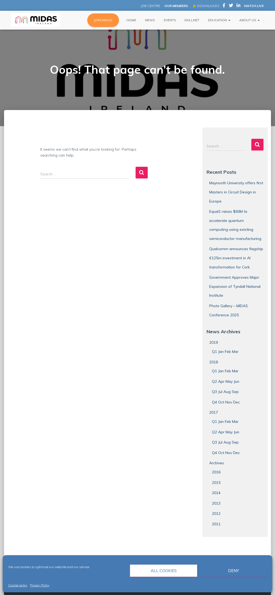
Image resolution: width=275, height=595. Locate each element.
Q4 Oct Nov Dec (226, 402)
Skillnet (191, 20)
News (149, 20)
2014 (216, 492)
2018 (213, 362)
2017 (213, 412)
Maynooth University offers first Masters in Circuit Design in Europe (236, 191)
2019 (213, 342)
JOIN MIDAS (103, 20)
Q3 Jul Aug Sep (225, 391)
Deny (233, 570)
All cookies (164, 570)
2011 (216, 524)
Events (169, 20)
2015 (216, 482)
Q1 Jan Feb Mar (225, 351)
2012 (216, 513)
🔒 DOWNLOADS (205, 6)
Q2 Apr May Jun (225, 381)
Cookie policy (17, 585)
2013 (216, 503)
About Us (249, 20)
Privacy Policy (39, 585)
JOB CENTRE (150, 6)
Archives (216, 463)
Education (218, 20)
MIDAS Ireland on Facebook (224, 6)
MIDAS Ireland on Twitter (231, 6)
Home (131, 20)
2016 (216, 472)
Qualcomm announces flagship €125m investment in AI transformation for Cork (236, 257)
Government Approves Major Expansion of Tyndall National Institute (234, 286)
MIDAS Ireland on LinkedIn (238, 6)
